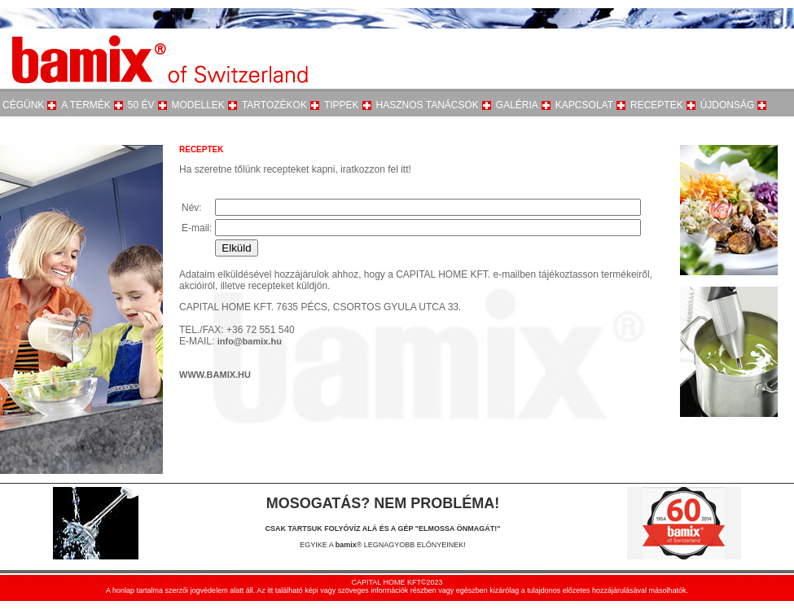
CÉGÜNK (23, 105)
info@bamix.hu (249, 341)
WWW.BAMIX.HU (215, 374)
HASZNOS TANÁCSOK (427, 105)
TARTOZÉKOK (274, 105)
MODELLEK (198, 105)
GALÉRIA (517, 105)
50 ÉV (141, 105)
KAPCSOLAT (584, 105)
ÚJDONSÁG (727, 105)
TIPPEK (341, 105)
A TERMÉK (85, 105)
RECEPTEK (656, 105)
